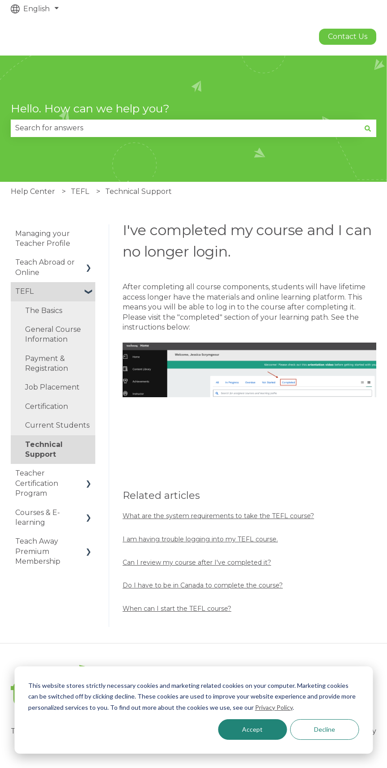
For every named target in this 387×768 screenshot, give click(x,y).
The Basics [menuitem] (43, 310)
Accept (252, 729)
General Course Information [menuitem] (53, 334)
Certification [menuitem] (46, 406)
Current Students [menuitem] (57, 425)
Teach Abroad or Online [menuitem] (45, 267)
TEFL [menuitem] (24, 291)
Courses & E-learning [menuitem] (37, 517)
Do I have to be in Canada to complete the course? (203, 585)
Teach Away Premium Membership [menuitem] (37, 551)
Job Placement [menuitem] (52, 387)
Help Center (33, 191)
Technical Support (138, 191)
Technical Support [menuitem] (44, 449)
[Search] (367, 128)
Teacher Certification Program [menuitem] (36, 483)
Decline (324, 729)
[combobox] (185, 128)
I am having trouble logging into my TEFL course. (200, 539)
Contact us (347, 36)
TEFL (80, 191)
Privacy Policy (274, 707)
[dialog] (193, 710)
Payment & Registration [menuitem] (46, 363)
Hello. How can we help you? (90, 108)
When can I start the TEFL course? (177, 609)
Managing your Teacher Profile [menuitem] (42, 238)
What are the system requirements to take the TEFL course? (218, 516)
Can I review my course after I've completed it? (197, 562)
